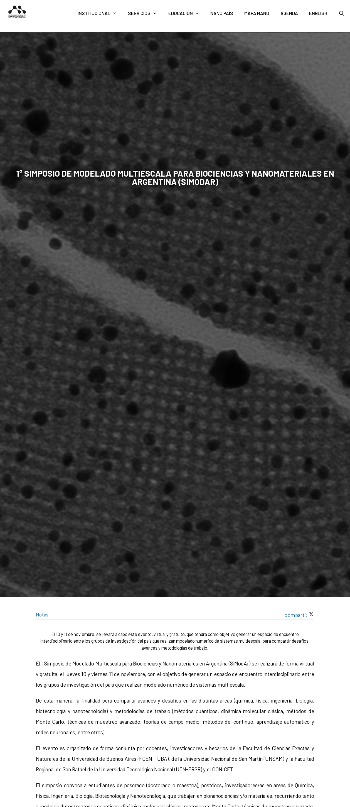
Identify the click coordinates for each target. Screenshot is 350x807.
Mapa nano (256, 13)
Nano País (221, 13)
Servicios (145, 13)
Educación (186, 13)
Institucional (100, 13)
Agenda (289, 13)
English (318, 13)
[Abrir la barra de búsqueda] (341, 13)
